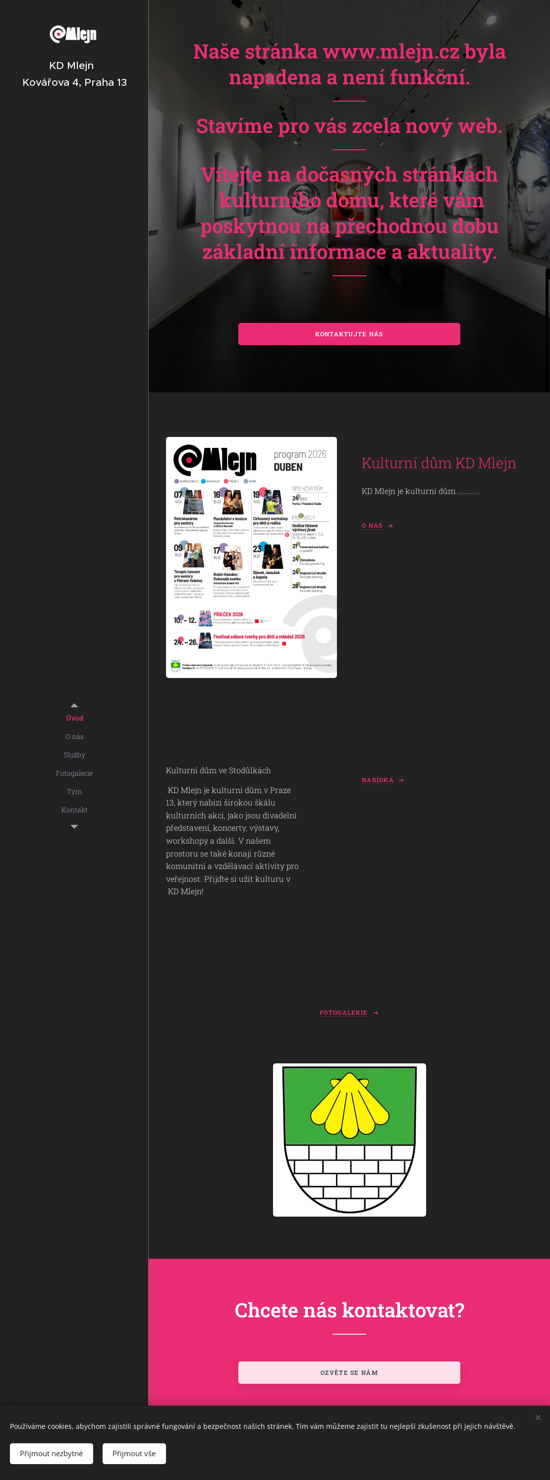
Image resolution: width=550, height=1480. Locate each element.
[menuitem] (74, 718)
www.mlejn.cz (391, 51)
